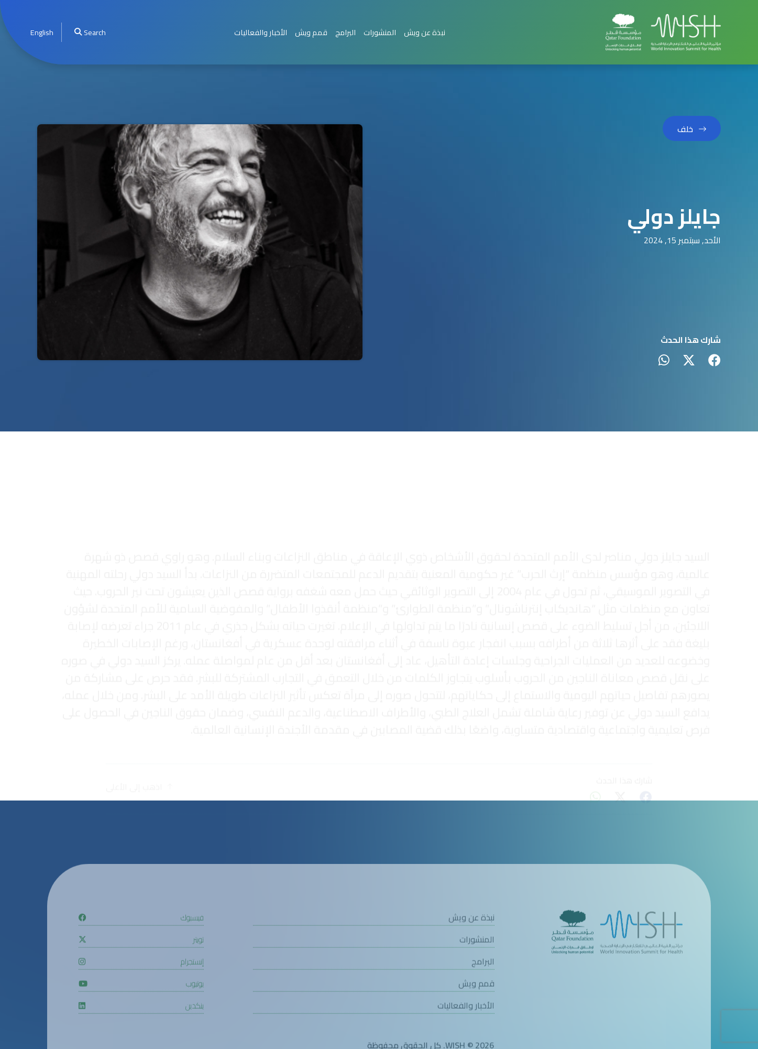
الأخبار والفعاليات (260, 32)
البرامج (345, 32)
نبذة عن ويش (424, 32)
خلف (685, 129)
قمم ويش (311, 32)
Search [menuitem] (90, 32)
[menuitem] (41, 32)
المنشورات (380, 32)
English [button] (41, 32)
